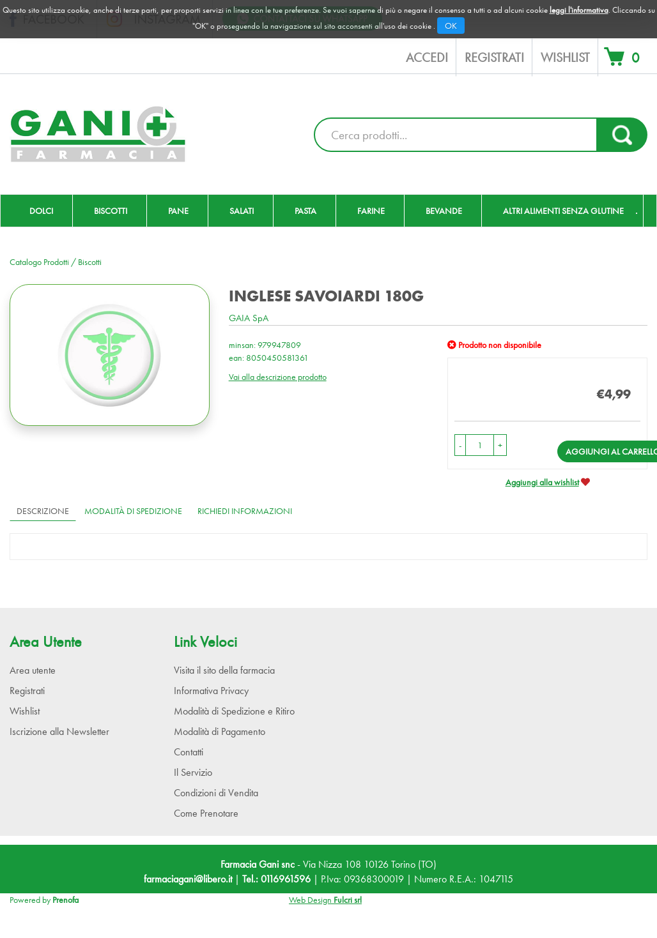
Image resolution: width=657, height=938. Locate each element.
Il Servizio (193, 772)
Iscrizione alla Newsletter (59, 731)
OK (451, 25)
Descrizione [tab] (43, 511)
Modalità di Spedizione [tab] (133, 511)
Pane (178, 210)
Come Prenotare (206, 813)
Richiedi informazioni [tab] (244, 511)
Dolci (41, 210)
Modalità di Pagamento (219, 731)
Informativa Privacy (211, 690)
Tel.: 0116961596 (276, 879)
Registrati (494, 57)
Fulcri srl (348, 899)
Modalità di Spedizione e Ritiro (234, 711)
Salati (241, 210)
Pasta (305, 210)
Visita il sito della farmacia (224, 670)
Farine (371, 210)
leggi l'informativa (579, 9)
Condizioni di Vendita (216, 792)
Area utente (33, 670)
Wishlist (565, 57)
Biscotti (110, 210)
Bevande (444, 210)
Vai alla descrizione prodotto (278, 376)
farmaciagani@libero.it (188, 879)
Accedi (427, 57)
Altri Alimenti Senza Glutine (563, 210)
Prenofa (65, 899)
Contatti (188, 752)
